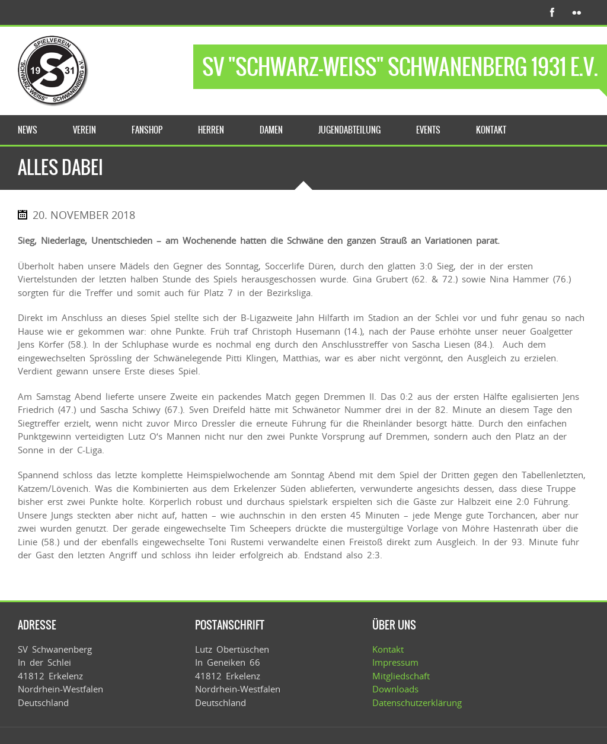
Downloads (395, 689)
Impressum (395, 662)
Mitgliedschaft (401, 676)
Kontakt (388, 649)
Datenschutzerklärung (417, 702)
